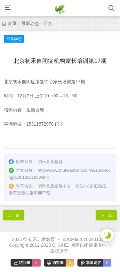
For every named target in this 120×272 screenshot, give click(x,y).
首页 (12, 23)
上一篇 (14, 215)
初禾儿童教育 (41, 239)
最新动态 (30, 23)
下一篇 (106, 215)
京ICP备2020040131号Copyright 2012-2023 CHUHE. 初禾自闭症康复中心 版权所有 (60, 245)
